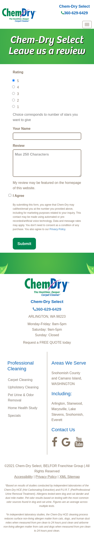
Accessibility (23, 477)
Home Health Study (22, 408)
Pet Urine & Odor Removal (21, 397)
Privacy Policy (57, 229)
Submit (24, 243)
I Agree (18, 196)
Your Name (21, 128)
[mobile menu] (87, 24)
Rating (18, 72)
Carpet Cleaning (20, 380)
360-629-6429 (74, 13)
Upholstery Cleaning (23, 387)
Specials (14, 415)
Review (18, 145)
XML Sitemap (70, 477)
